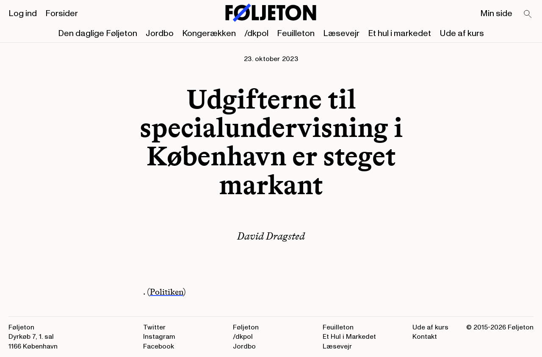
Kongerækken (209, 33)
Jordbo (160, 33)
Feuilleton (296, 33)
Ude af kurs (462, 33)
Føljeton (246, 327)
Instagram (159, 336)
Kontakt (424, 336)
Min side (496, 14)
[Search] (528, 14)
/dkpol (256, 33)
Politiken (166, 292)
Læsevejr (341, 33)
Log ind (22, 14)
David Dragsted (271, 236)
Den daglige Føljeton (97, 33)
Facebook (158, 346)
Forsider (61, 14)
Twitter (154, 327)
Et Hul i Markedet (349, 336)
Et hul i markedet (399, 33)
